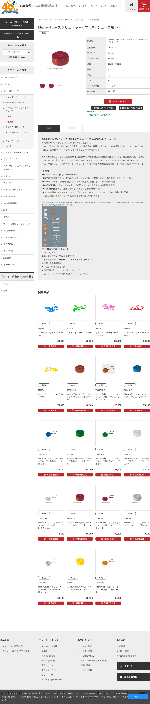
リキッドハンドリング (12, 237)
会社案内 (121, 640)
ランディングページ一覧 (52, 680)
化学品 (6, 217)
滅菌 (9, 116)
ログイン (128, 666)
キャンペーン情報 (49, 646)
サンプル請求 (86, 646)
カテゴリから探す (17, 70)
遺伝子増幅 (8, 244)
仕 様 (71, 128)
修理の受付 (85, 665)
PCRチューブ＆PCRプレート (16, 152)
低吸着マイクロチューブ (15, 102)
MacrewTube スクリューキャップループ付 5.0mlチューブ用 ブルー (50, 461)
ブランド (7, 284)
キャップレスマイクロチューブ (17, 134)
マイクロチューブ (53, 20)
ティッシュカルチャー (12, 190)
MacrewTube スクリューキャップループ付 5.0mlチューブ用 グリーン (107, 461)
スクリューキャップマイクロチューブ (77, 20)
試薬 (5, 210)
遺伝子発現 (8, 251)
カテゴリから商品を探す (13, 646)
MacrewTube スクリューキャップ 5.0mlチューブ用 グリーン (79, 461)
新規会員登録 (130, 677)
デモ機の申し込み (88, 656)
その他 (8, 146)
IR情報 (122, 646)
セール (6, 291)
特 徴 (49, 128)
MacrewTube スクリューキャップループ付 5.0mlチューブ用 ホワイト (50, 589)
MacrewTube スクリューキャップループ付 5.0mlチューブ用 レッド (107, 525)
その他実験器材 (10, 203)
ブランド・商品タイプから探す (17, 276)
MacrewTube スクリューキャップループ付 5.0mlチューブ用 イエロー (107, 589)
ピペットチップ (10, 77)
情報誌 (44, 651)
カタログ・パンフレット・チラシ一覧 (17, 35)
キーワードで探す (17, 45)
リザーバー (8, 176)
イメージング (9, 265)
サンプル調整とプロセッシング (16, 224)
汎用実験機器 (9, 230)
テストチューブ (10, 159)
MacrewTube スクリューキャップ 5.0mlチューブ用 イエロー (79, 589)
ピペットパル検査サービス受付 (93, 660)
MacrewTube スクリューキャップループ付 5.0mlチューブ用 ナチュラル (50, 525)
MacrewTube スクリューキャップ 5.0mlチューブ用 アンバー (79, 397)
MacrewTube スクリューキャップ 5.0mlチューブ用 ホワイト (136, 525)
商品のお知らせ (48, 656)
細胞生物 (7, 258)
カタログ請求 (86, 651)
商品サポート (47, 665)
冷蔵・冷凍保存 (10, 196)
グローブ (7, 183)
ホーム (41, 20)
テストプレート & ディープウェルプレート (17, 167)
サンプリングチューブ (15, 97)
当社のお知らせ (48, 660)
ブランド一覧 (47, 675)
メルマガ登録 (86, 670)
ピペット (7, 84)
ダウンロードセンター (51, 670)
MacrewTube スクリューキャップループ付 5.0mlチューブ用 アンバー (107, 397)
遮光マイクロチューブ (15, 127)
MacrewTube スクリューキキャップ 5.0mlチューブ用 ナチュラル (136, 461)
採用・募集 (124, 651)
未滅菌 (96, 20)
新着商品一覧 (17, 23)
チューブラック (12, 141)
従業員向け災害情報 (127, 656)
